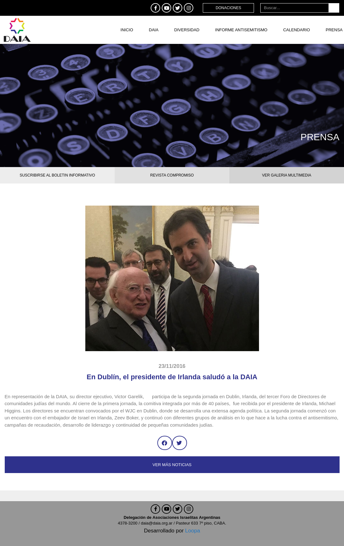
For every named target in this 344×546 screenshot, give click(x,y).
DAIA (153, 29)
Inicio (127, 29)
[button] (164, 443)
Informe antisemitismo (241, 29)
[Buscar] (334, 7)
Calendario (296, 29)
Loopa (192, 531)
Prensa (334, 29)
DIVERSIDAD (186, 29)
